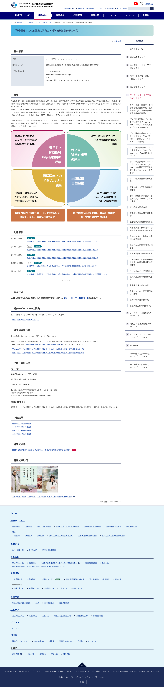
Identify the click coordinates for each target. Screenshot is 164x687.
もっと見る (66, 280)
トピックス (33, 616)
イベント (45, 616)
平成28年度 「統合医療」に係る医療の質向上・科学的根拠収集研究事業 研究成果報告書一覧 (48, 349)
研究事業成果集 (91, 563)
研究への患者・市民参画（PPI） (61, 536)
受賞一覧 (105, 563)
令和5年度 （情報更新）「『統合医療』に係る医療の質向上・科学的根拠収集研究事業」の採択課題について (67, 274)
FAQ (37, 603)
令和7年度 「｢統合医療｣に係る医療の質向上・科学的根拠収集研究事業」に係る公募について (62, 266)
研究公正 (28, 536)
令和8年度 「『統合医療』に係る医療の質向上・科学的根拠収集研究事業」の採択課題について (62, 241)
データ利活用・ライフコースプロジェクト (37, 22)
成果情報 (32, 563)
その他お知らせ (82, 616)
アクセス (100, 8)
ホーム (14, 513)
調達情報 (69, 8)
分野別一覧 (63, 588)
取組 (13, 532)
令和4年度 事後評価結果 (21, 434)
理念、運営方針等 (44, 526)
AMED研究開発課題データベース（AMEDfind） (60, 563)
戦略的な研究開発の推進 (87, 536)
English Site (149, 4)
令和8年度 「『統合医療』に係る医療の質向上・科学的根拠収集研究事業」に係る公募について (62, 250)
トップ (13, 22)
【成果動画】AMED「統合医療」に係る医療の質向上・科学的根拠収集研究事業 (43, 496)
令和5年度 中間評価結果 (21, 430)
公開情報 (90, 8)
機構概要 (29, 526)
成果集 (51, 641)
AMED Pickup (39, 641)
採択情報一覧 (49, 588)
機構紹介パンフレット (20, 641)
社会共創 (40, 536)
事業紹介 (19, 22)
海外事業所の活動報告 (92, 526)
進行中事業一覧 (18, 550)
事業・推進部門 (132, 526)
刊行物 (14, 635)
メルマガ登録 (122, 8)
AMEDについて (18, 520)
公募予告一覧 (19, 588)
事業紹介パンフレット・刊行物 (71, 641)
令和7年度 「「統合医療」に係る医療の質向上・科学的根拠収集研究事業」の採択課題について (62, 258)
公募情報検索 (17, 579)
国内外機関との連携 (113, 526)
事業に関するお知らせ (62, 616)
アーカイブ (92, 641)
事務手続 (15, 597)
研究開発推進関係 (49, 550)
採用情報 (81, 8)
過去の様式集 (64, 603)
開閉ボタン (128, 57)
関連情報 (118, 579)
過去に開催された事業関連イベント (25, 320)
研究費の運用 (49, 603)
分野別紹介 (33, 550)
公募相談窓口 (32, 579)
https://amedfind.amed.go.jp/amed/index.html (44, 344)
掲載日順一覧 (78, 588)
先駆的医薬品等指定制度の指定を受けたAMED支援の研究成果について (38, 566)
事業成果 (15, 557)
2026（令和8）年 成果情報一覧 (76, 298)
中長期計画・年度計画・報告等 (67, 526)
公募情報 (15, 573)
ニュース (15, 609)
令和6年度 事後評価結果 (21, 423)
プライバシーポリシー (83, 677)
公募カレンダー (51, 579)
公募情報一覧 (34, 588)
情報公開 (17, 536)
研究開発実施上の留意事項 (99, 579)
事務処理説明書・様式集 (75, 579)
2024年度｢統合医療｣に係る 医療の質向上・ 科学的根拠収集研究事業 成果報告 (44, 450)
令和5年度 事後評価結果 (21, 427)
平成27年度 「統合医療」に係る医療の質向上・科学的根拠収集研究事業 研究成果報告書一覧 (48, 352)
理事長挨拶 (16, 526)
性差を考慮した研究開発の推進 (113, 536)
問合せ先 (110, 8)
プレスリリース (18, 563)
